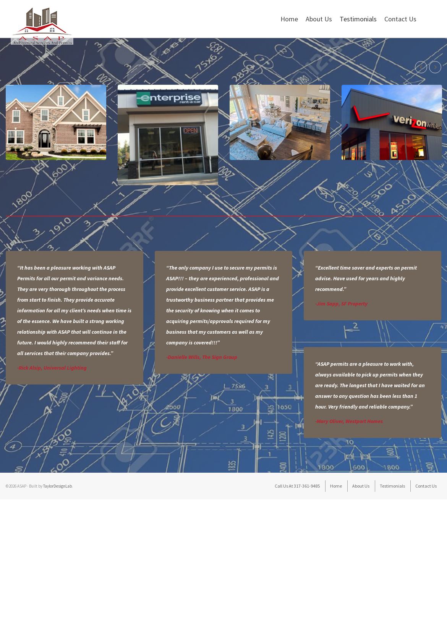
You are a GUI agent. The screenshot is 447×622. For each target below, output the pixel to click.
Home (289, 19)
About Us (319, 19)
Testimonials (358, 19)
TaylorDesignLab (57, 522)
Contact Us (400, 19)
